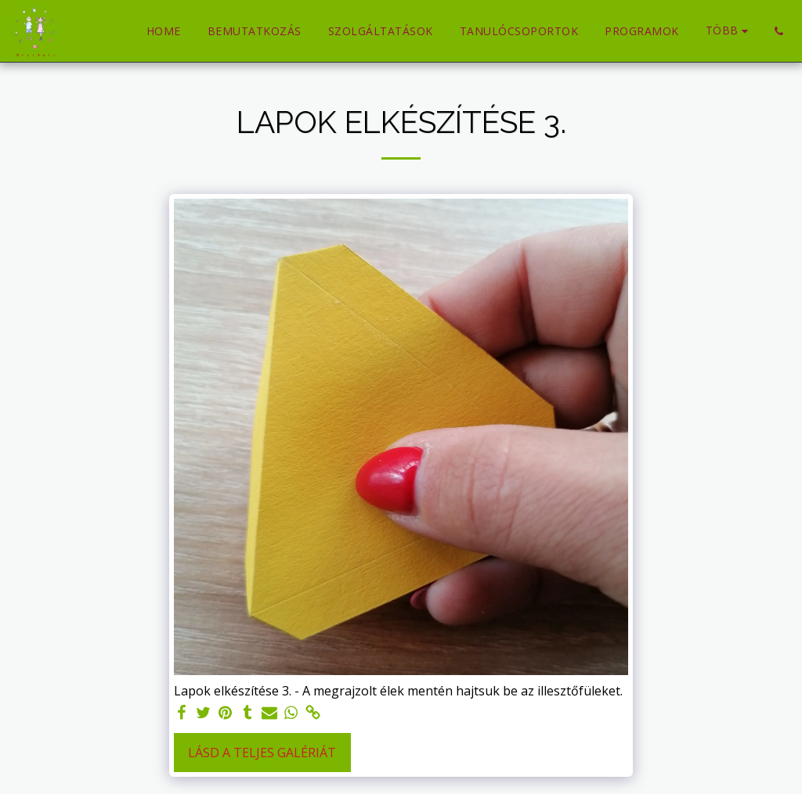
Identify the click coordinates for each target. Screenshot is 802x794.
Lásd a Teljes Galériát (262, 752)
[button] (778, 31)
